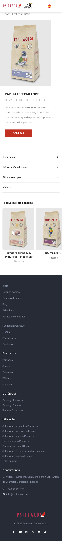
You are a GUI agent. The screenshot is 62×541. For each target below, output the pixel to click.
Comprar (18, 133)
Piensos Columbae (12, 410)
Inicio (5, 285)
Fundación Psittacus (13, 325)
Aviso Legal (8, 310)
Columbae (8, 372)
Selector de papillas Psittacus (18, 436)
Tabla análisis (9, 461)
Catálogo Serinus (11, 405)
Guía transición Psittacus (16, 441)
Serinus (6, 366)
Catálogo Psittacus (12, 400)
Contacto (7, 344)
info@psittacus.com (17, 494)
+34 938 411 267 (15, 489)
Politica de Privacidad (13, 316)
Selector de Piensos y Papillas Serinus (23, 451)
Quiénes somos (11, 292)
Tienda (6, 331)
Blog (4, 304)
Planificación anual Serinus (16, 446)
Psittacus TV (9, 338)
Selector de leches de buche (17, 456)
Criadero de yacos (12, 298)
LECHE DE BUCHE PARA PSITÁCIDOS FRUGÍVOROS (19, 255)
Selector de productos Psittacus (20, 426)
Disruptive (7, 384)
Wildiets (6, 378)
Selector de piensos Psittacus (18, 431)
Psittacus (7, 360)
